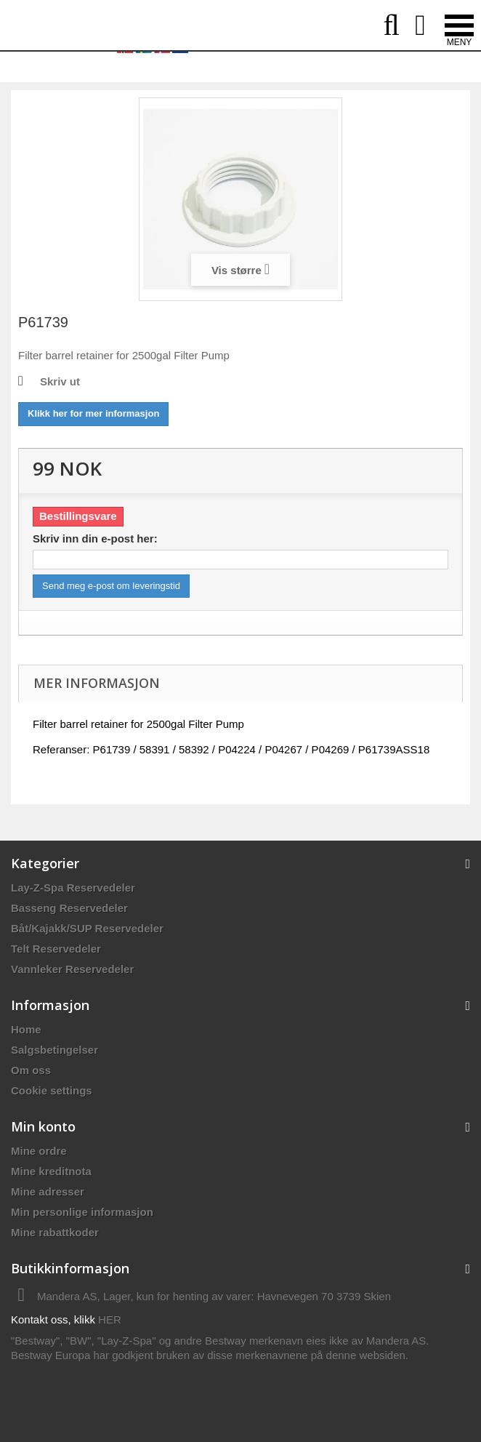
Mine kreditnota (51, 1171)
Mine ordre (39, 1151)
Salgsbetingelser (54, 1050)
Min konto (43, 1126)
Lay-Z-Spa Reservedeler (73, 887)
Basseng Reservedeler (69, 908)
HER (109, 1319)
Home (26, 1029)
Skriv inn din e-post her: (95, 538)
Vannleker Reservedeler (72, 969)
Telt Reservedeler (56, 948)
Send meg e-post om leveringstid (111, 585)
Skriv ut (60, 381)
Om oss (31, 1070)
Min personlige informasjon (82, 1212)
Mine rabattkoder (55, 1232)
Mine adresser (47, 1191)
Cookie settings (51, 1090)
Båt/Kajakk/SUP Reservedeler (87, 928)
